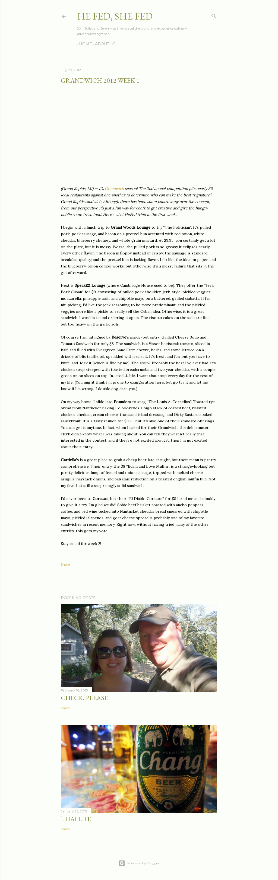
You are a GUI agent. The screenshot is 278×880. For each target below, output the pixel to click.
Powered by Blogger (139, 863)
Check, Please (84, 698)
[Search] (214, 15)
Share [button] (65, 564)
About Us (103, 44)
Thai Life (76, 819)
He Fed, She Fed (115, 16)
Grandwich (114, 188)
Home (83, 44)
